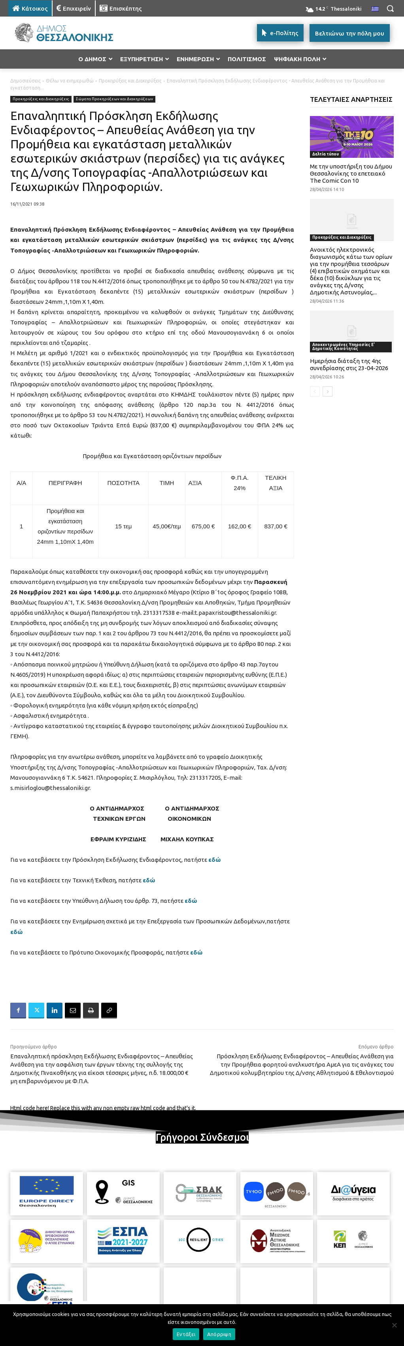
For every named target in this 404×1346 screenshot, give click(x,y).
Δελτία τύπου (325, 154)
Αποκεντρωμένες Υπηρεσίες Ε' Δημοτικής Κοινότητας (343, 347)
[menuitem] (375, 9)
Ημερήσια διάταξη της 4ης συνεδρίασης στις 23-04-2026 (349, 364)
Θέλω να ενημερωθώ (70, 80)
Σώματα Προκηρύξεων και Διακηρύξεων (114, 99)
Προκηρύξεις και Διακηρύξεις (130, 80)
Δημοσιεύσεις (25, 80)
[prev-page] (315, 391)
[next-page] (327, 391)
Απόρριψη (219, 1334)
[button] (390, 8)
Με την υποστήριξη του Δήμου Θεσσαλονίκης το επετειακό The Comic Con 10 (351, 173)
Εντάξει (186, 1334)
